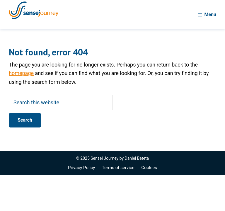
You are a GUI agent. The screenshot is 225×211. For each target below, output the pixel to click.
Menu (210, 14)
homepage (21, 73)
